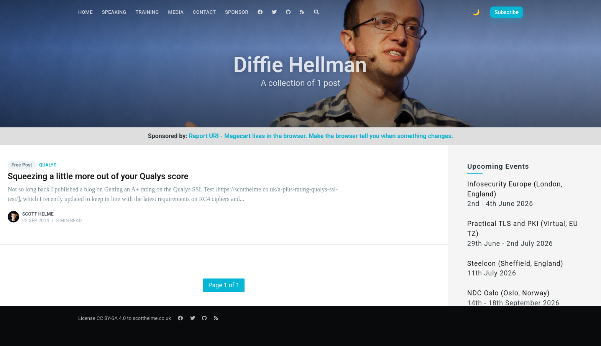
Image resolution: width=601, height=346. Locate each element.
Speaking (114, 12)
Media (176, 12)
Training (147, 12)
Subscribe (506, 12)
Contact (204, 12)
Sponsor (236, 12)
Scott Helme (38, 214)
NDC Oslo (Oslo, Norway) (508, 293)
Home (85, 12)
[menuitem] (85, 12)
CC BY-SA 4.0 (111, 318)
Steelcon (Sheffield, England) (515, 263)
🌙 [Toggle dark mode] (476, 12)
